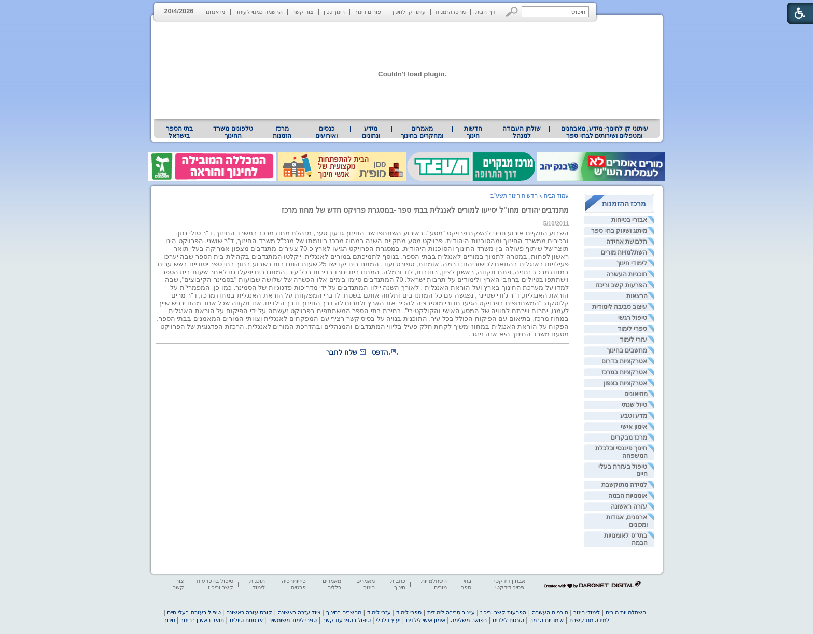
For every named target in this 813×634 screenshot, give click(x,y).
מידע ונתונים (371, 132)
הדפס (380, 352)
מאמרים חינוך (365, 583)
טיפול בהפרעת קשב (347, 620)
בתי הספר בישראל (179, 132)
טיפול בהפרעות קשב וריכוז (215, 583)
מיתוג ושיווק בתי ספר (619, 230)
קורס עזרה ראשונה (249, 612)
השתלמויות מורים (624, 252)
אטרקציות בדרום (624, 361)
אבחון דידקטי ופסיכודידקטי (509, 583)
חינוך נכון (334, 12)
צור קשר (303, 12)
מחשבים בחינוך (627, 350)
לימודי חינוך (631, 263)
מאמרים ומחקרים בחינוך (422, 132)
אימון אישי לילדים (425, 620)
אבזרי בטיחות (629, 219)
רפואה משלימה (469, 620)
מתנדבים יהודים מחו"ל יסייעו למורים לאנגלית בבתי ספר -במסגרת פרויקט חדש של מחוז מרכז (425, 210)
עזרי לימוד (633, 339)
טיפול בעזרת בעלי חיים (193, 612)
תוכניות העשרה (626, 274)
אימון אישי (634, 426)
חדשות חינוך (473, 132)
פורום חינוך (368, 12)
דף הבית (485, 12)
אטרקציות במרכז (624, 372)
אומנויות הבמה (627, 495)
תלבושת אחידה (626, 241)
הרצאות (637, 296)
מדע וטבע (633, 415)
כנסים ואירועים (326, 132)
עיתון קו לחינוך (408, 12)
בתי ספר (466, 583)
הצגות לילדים (508, 620)
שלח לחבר (341, 352)
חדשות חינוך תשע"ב (514, 195)
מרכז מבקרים (629, 437)
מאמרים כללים (332, 583)
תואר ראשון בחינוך (202, 620)
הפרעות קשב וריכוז (622, 285)
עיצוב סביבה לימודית (620, 307)
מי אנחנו (215, 12)
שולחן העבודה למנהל (521, 132)
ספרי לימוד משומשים (292, 620)
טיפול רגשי (632, 317)
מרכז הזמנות (451, 12)
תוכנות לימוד (257, 583)
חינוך (169, 620)
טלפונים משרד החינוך (233, 132)
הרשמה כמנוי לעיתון (259, 12)
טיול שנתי (634, 404)
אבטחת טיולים (246, 620)
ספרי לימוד (632, 328)
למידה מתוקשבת (624, 484)
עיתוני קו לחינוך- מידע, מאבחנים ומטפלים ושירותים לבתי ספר (604, 132)
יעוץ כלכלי (388, 620)
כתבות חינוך (397, 583)
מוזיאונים (636, 394)
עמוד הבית (556, 195)
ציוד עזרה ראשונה (299, 612)
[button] (512, 11)
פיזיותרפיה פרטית (294, 583)
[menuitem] (604, 132)
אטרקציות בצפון (625, 383)
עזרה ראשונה (629, 506)
